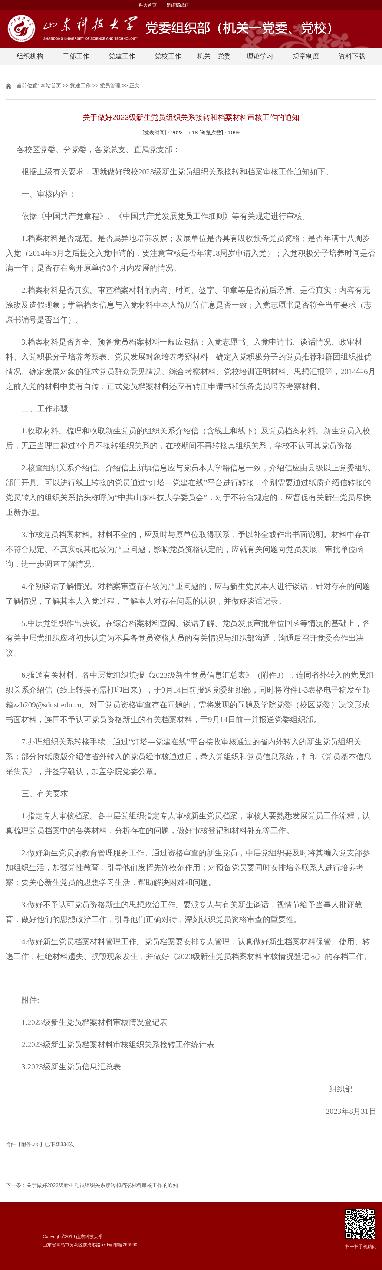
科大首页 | (150, 5)
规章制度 (306, 56)
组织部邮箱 (179, 5)
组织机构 (30, 56)
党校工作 (168, 56)
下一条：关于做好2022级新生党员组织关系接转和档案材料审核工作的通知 (92, 1185)
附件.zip (30, 1144)
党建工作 (122, 56)
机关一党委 (214, 56)
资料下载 (352, 56)
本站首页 (50, 85)
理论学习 (260, 56)
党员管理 (110, 85)
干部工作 (76, 56)
